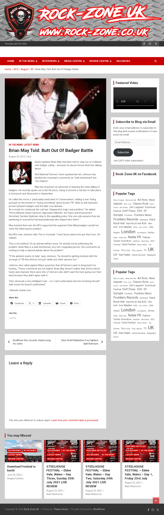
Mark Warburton (54, 494)
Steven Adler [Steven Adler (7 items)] (142, 245)
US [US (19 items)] (115, 254)
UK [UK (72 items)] (151, 249)
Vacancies (123, 61)
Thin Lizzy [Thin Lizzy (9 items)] (125, 250)
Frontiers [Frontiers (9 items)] (128, 215)
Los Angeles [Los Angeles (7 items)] (142, 233)
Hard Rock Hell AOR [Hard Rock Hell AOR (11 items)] (136, 223)
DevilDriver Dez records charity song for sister (32, 342)
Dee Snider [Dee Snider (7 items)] (123, 207)
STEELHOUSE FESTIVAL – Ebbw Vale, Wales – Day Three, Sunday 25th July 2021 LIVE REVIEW (60, 476)
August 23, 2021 (54, 490)
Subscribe (123, 152)
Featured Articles (96, 450)
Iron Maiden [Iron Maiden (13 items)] (125, 227)
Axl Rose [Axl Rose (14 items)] (143, 199)
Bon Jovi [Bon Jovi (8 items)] (127, 204)
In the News (27, 61)
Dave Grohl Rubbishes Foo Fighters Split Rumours (79, 342)
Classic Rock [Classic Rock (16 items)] (140, 203)
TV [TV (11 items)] (145, 250)
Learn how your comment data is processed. (74, 420)
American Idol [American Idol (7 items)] (131, 200)
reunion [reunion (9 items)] (136, 241)
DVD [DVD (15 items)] (139, 210)
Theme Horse (61, 509)
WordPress (99, 509)
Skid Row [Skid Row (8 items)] (145, 241)
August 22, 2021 (94, 490)
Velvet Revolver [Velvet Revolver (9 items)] (139, 255)
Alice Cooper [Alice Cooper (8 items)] (118, 200)
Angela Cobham (15, 478)
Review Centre (99, 61)
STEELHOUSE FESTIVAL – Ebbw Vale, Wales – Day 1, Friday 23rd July (139, 472)
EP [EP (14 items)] (145, 210)
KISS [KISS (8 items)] (135, 227)
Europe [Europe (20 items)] (118, 215)
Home (10, 61)
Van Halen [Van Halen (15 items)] (124, 254)
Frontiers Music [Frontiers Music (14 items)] (143, 215)
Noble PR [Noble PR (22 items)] (134, 237)
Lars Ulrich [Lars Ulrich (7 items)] (143, 227)
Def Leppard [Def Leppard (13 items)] (136, 207)
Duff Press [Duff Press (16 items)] (129, 210)
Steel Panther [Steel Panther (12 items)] (129, 244)
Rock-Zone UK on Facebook (136, 174)
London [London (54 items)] (128, 231)
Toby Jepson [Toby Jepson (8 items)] (136, 250)
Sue (29, 156)
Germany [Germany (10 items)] (144, 219)
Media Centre (73, 61)
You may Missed (19, 435)
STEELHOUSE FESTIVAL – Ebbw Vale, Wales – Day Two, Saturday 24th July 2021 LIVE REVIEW (99, 476)
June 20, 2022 (14, 474)
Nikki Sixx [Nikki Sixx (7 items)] (123, 238)
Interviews (49, 61)
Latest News (31, 144)
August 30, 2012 (17, 156)
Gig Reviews (14, 450)
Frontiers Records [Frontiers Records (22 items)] (125, 219)
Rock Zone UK (31, 509)
